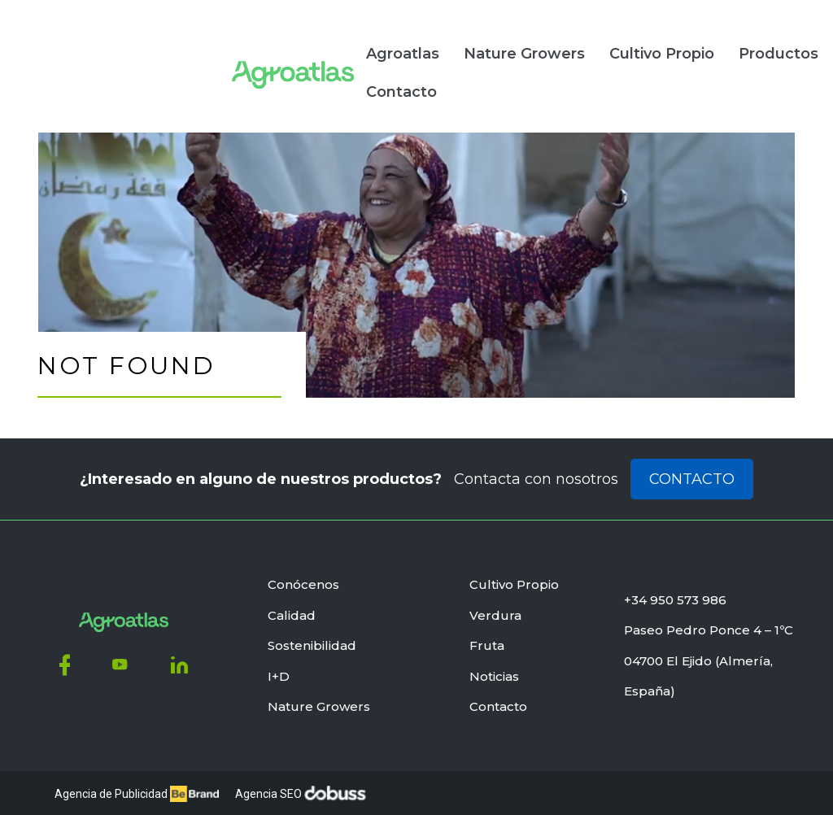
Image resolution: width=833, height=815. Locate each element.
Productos (585, 43)
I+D (279, 671)
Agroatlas (209, 43)
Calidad (292, 610)
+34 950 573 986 (675, 595)
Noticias (679, 43)
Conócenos (303, 579)
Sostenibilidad (312, 640)
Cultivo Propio (468, 43)
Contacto (207, 81)
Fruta (486, 640)
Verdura (495, 610)
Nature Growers (330, 43)
